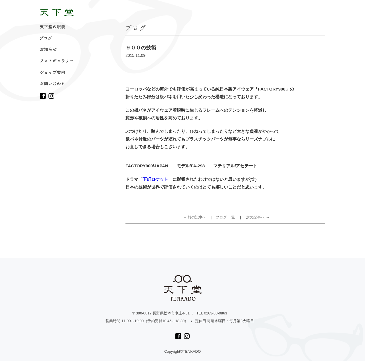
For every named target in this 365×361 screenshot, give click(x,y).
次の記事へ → (257, 217)
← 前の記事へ (194, 217)
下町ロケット (155, 179)
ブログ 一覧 (225, 217)
